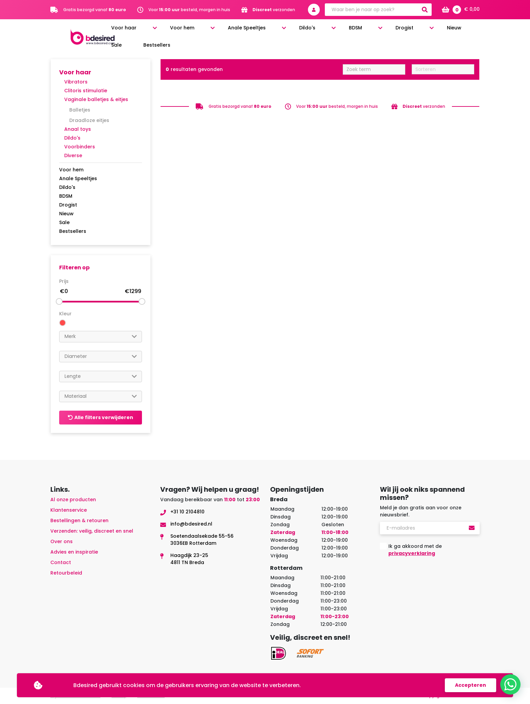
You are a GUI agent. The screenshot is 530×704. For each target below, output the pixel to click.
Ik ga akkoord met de (415, 550)
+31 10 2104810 (187, 511)
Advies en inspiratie (74, 552)
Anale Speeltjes (280, 31)
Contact (60, 562)
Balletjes (79, 109)
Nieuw (419, 31)
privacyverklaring (411, 553)
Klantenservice (68, 510)
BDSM (354, 31)
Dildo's (323, 31)
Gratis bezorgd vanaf (94, 10)
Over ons (61, 541)
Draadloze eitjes (89, 120)
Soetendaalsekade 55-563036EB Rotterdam (202, 540)
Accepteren (470, 685)
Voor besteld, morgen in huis (189, 10)
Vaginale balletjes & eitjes (96, 99)
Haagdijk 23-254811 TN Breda (189, 559)
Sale (440, 31)
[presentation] (431, 578)
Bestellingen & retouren (79, 520)
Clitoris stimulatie (85, 90)
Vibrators (76, 81)
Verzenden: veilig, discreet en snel (91, 531)
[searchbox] (101, 336)
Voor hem (232, 31)
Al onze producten (73, 499)
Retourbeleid (66, 572)
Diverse (73, 155)
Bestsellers (468, 31)
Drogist (386, 31)
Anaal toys (77, 129)
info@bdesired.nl (191, 523)
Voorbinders (79, 146)
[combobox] (100, 336)
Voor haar (192, 31)
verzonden (273, 10)
